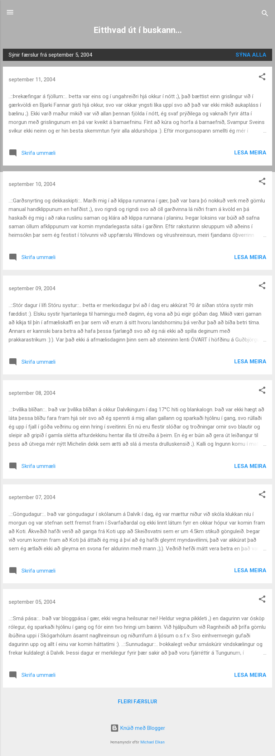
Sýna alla (251, 55)
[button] (262, 77)
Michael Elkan (152, 742)
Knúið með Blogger (137, 728)
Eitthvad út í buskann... (137, 30)
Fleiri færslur (137, 701)
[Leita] (265, 14)
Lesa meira (250, 152)
